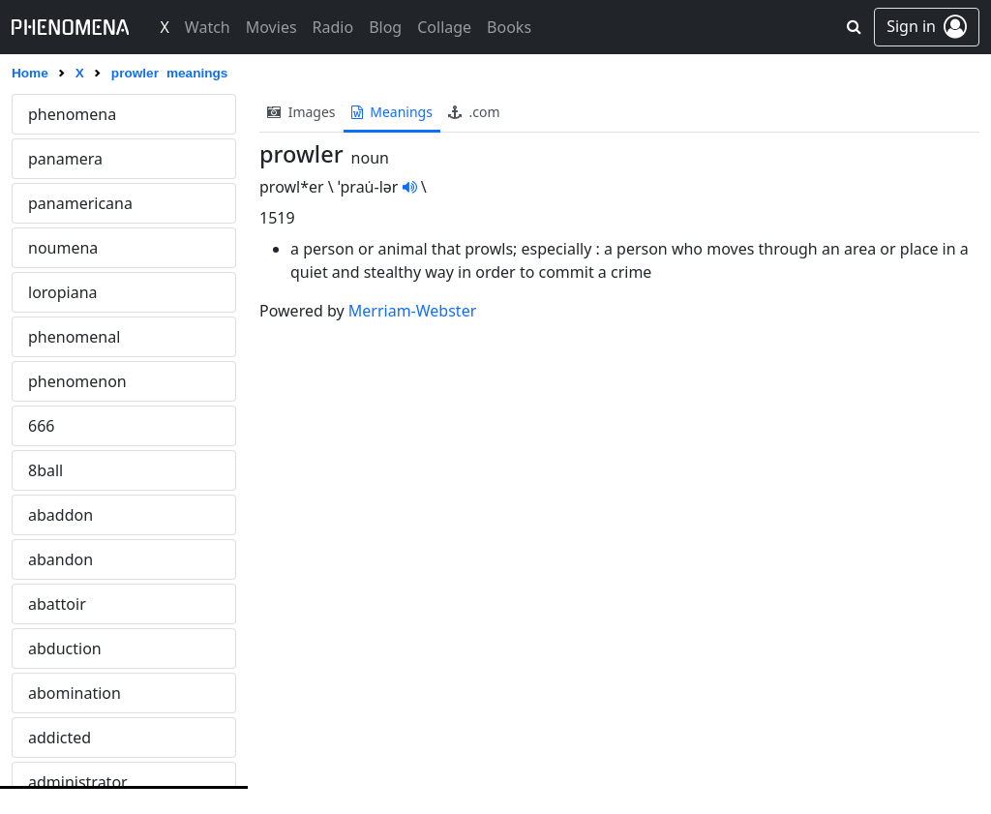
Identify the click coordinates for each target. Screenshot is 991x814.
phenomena (72, 114)
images (301, 112)
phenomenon (77, 381)
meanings (392, 112)
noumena (63, 247)
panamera (65, 158)
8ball (45, 470)
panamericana (80, 203)
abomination (74, 693)
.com (474, 112)
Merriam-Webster (412, 310)
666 (41, 426)
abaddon (60, 515)
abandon (60, 559)
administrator (78, 782)
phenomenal (74, 336)
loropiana (63, 292)
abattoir (57, 604)
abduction (65, 648)
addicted (59, 737)
